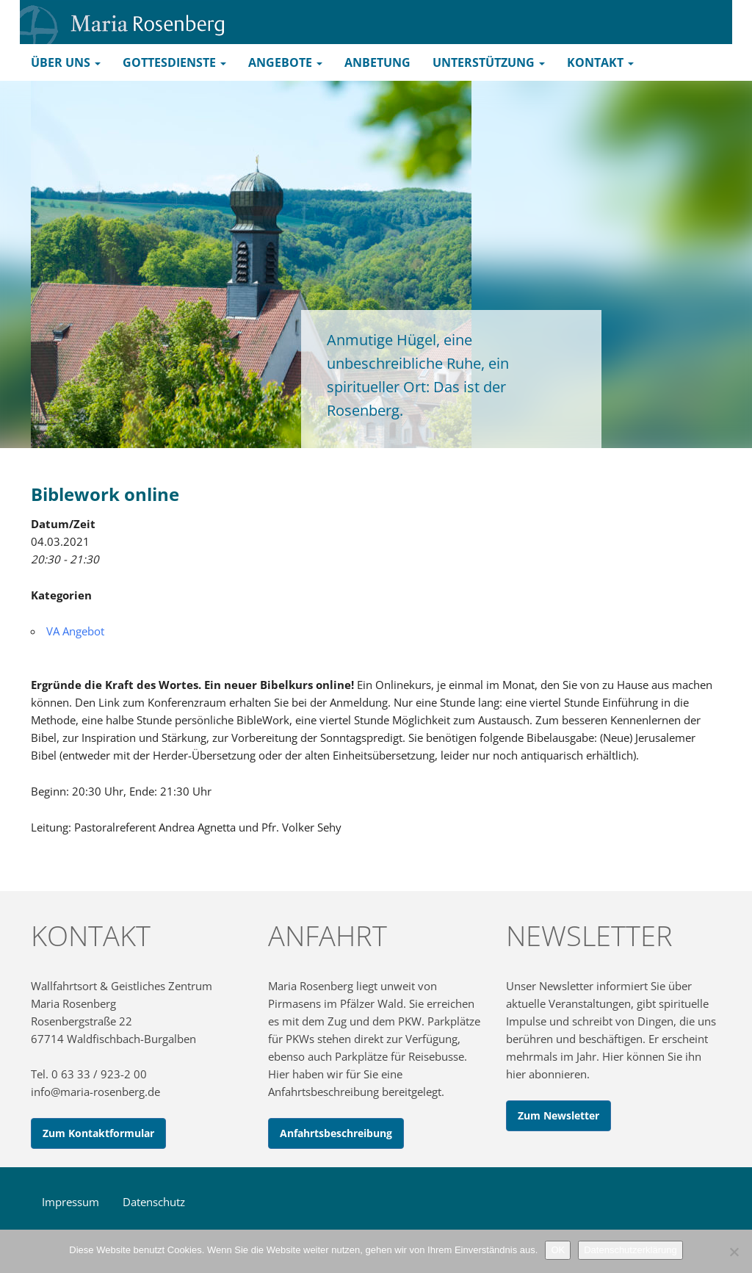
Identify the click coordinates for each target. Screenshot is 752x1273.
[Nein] (733, 1251)
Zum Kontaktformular (98, 1133)
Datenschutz (154, 1201)
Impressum (70, 1201)
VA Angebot (75, 631)
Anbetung (377, 62)
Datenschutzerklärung (630, 1249)
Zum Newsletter (558, 1115)
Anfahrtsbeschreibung (336, 1133)
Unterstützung (489, 62)
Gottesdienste (174, 62)
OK (558, 1249)
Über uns (66, 62)
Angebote (285, 62)
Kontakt (600, 62)
